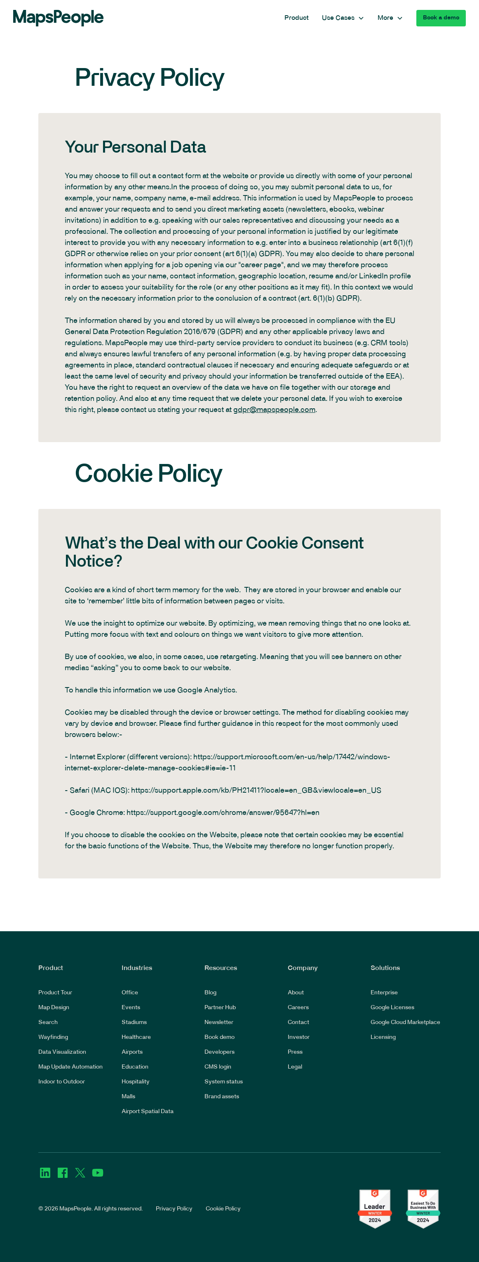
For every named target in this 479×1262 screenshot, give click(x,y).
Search (48, 1022)
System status (223, 1082)
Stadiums (134, 1022)
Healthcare (136, 1037)
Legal (295, 1067)
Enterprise (384, 993)
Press (295, 1052)
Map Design (53, 1007)
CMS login (217, 1067)
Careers (298, 1007)
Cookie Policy (223, 1209)
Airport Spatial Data (148, 1111)
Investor (299, 1037)
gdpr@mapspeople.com (274, 410)
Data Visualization (62, 1052)
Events (131, 1007)
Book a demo (441, 18)
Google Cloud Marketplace (405, 1022)
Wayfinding (53, 1037)
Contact (298, 1022)
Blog (210, 993)
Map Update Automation (70, 1067)
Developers (219, 1052)
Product (296, 18)
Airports (132, 1052)
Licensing (383, 1037)
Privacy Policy (174, 1209)
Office (130, 993)
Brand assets (221, 1097)
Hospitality (136, 1082)
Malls (128, 1097)
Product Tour (55, 993)
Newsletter (218, 1022)
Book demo (219, 1037)
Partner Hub (220, 1007)
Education (135, 1067)
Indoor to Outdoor (61, 1082)
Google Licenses (392, 1007)
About (296, 993)
